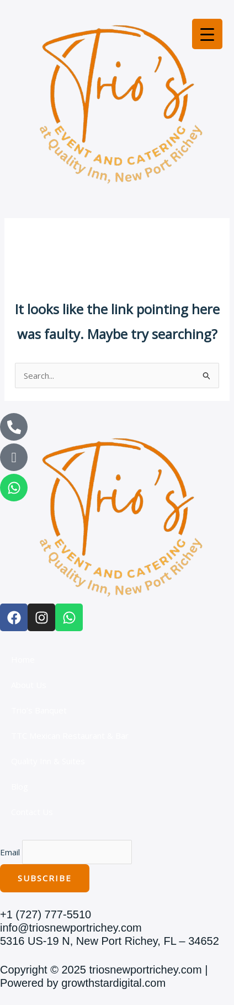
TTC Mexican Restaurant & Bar (70, 735)
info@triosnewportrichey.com (71, 928)
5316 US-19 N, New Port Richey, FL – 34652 (109, 941)
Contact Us (32, 811)
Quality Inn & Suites (48, 760)
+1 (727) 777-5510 (45, 914)
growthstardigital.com (113, 983)
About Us (28, 684)
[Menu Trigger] (207, 34)
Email (10, 852)
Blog (19, 786)
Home (23, 659)
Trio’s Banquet (39, 710)
